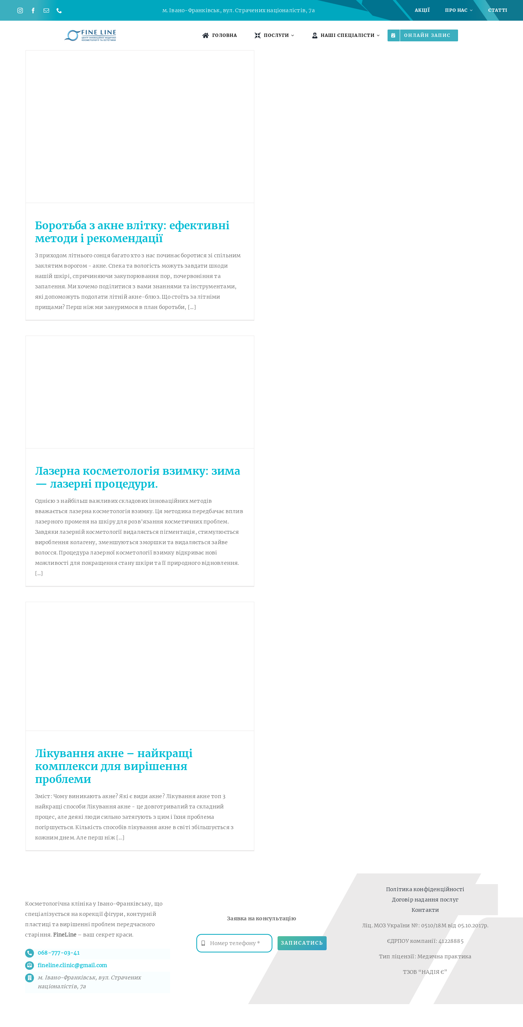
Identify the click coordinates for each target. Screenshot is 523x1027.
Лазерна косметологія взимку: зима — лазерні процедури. (137, 477)
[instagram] (20, 10)
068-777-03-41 (58, 952)
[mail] (46, 10)
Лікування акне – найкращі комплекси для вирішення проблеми (114, 766)
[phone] (59, 10)
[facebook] (33, 10)
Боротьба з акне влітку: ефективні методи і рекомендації (132, 232)
